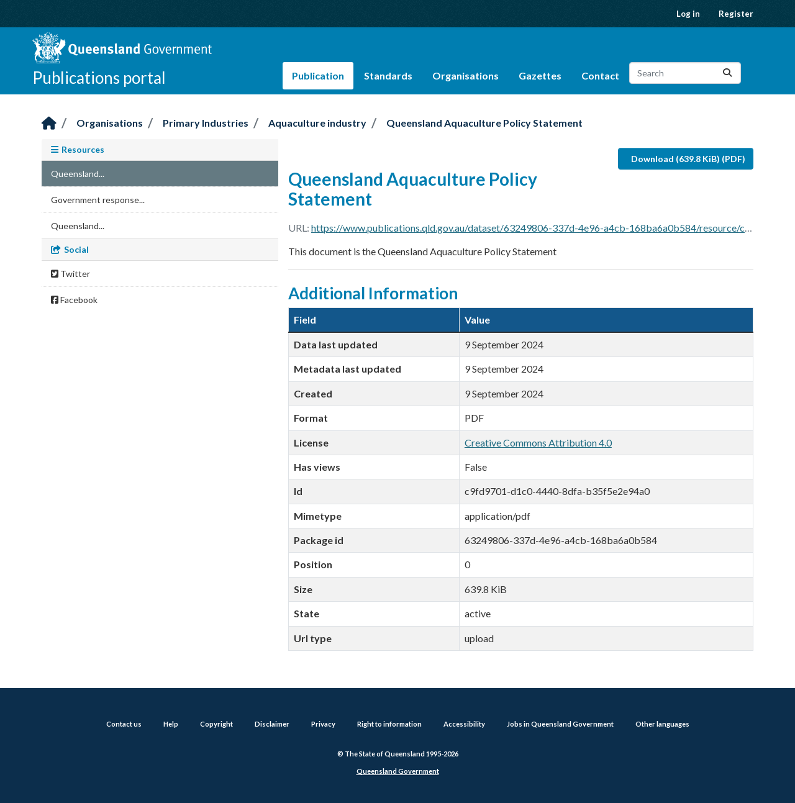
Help (170, 724)
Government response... (98, 199)
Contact (600, 75)
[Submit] (727, 73)
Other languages (662, 724)
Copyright (216, 724)
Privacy (323, 724)
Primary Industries (205, 123)
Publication (318, 75)
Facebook (74, 299)
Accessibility (464, 724)
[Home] (49, 124)
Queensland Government (398, 771)
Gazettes (540, 75)
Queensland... (77, 173)
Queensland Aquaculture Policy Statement (484, 123)
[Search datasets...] (685, 73)
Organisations (465, 75)
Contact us (124, 724)
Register (736, 14)
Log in (688, 14)
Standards (388, 75)
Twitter (70, 273)
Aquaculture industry (317, 123)
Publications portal (99, 78)
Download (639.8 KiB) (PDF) (688, 158)
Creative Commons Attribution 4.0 (538, 442)
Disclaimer (272, 724)
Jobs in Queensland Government (560, 724)
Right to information (389, 724)
